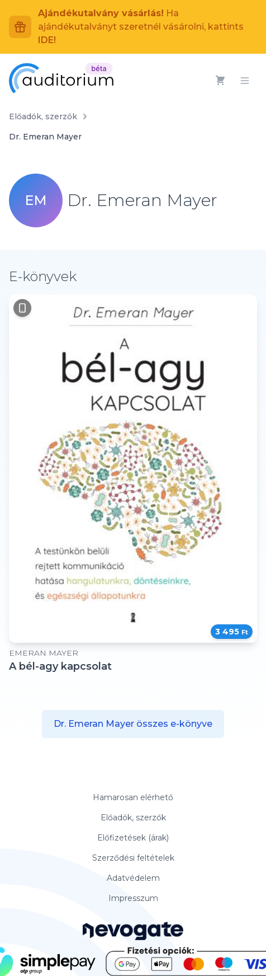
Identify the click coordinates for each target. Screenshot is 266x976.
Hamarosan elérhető (133, 797)
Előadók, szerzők (43, 116)
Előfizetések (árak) (133, 838)
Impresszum (133, 898)
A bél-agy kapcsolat (60, 666)
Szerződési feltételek (133, 858)
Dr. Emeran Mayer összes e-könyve (133, 723)
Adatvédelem (133, 878)
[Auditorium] (61, 78)
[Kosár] (220, 80)
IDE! (47, 40)
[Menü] (244, 80)
